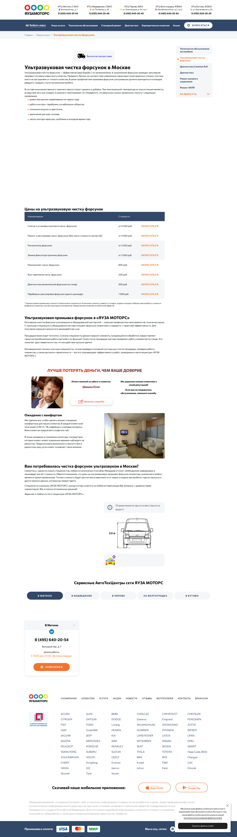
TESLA (141, 751)
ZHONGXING (170, 724)
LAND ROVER (145, 735)
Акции (176, 25)
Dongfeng (92, 762)
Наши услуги (58, 25)
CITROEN (66, 719)
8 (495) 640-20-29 (202, 13)
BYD (164, 757)
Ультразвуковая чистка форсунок (192, 59)
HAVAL (65, 767)
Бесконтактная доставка (99, 56)
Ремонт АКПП (187, 87)
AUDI (89, 713)
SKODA (166, 746)
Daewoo (142, 719)
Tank (89, 773)
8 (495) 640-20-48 (99, 13)
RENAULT (117, 746)
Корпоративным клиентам (155, 25)
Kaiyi (165, 767)
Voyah (115, 773)
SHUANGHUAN (146, 724)
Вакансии (201, 698)
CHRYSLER (194, 713)
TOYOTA (167, 751)
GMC (64, 730)
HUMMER (143, 730)
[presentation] (29, 625)
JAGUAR (66, 735)
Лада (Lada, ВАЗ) (197, 751)
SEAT (140, 746)
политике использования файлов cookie (203, 818)
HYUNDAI (168, 730)
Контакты (184, 698)
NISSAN (166, 740)
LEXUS (166, 735)
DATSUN (91, 719)
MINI (114, 740)
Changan (192, 757)
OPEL (190, 740)
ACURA (65, 713)
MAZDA (65, 740)
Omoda (191, 767)
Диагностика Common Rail (194, 66)
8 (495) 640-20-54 (68, 13)
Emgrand (167, 719)
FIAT (63, 724)
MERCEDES (93, 740)
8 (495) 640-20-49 (134, 13)
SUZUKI (116, 751)
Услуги (103, 698)
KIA (113, 735)
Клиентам (88, 698)
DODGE (116, 719)
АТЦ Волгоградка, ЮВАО (169, 6)
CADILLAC (143, 713)
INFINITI (192, 730)
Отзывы (147, 698)
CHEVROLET (170, 713)
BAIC (140, 757)
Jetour (140, 767)
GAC (190, 762)
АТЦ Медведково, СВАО (99, 6)
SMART (191, 746)
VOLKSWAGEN (70, 757)
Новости (131, 698)
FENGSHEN (194, 719)
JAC (88, 767)
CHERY (65, 762)
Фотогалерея (164, 698)
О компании (69, 698)
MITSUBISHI (144, 740)
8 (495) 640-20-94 (169, 13)
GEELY (115, 757)
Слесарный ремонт (111, 25)
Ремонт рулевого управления (189, 80)
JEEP (89, 735)
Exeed (140, 762)
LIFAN (190, 735)
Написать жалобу (91, 401)
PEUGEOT (67, 746)
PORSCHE (92, 746)
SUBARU (91, 751)
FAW (165, 762)
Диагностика (131, 25)
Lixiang (115, 724)
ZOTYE (191, 724)
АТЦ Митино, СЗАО (68, 6)
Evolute (115, 762)
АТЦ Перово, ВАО (133, 6)
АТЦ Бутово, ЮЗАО (201, 6)
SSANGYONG (69, 751)
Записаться (150, 226)
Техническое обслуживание (83, 25)
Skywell (65, 773)
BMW (114, 713)
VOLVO (90, 757)
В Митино (51, 625)
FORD (89, 724)
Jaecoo (115, 767)
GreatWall (92, 730)
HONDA (116, 730)
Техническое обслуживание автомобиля (194, 50)
